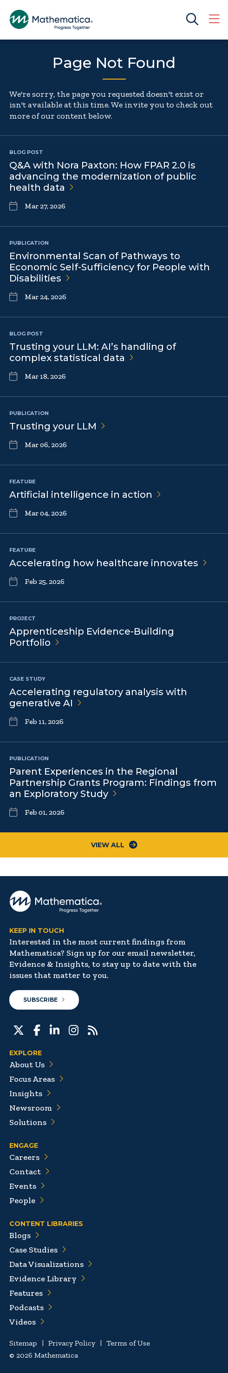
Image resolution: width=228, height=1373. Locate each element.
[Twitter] (18, 1029)
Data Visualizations (50, 1264)
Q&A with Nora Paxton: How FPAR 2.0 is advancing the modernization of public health (102, 176)
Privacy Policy (71, 1343)
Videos (27, 1322)
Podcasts (30, 1307)
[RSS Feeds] (93, 1029)
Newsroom (35, 1108)
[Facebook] (36, 1029)
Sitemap (23, 1343)
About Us (31, 1064)
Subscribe (44, 999)
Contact (29, 1171)
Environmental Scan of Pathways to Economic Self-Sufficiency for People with (109, 267)
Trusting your (57, 426)
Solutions (32, 1122)
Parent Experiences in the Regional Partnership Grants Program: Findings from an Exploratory (113, 782)
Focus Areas (36, 1079)
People (26, 1200)
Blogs (24, 1235)
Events (27, 1186)
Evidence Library (47, 1278)
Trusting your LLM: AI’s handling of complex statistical (92, 352)
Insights (30, 1093)
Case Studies (37, 1250)
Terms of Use (128, 1343)
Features (30, 1293)
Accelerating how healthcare (108, 563)
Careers (28, 1157)
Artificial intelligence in (85, 494)
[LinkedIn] (54, 1029)
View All (114, 845)
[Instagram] (73, 1029)
